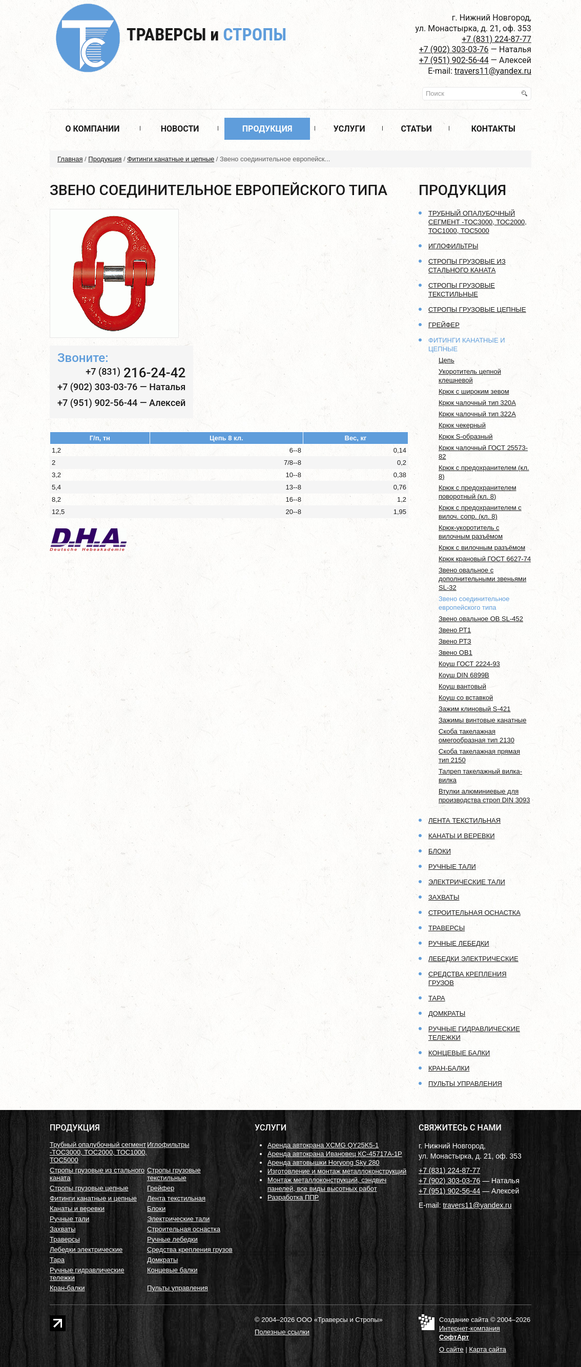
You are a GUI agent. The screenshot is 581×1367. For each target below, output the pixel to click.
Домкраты (446, 1013)
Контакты (493, 129)
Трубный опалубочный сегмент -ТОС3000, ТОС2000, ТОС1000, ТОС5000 (477, 221)
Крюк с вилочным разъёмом (482, 547)
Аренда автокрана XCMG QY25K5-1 (323, 1145)
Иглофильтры (453, 246)
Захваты (444, 897)
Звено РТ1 (455, 630)
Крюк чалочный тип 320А (477, 403)
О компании (92, 129)
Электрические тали (466, 882)
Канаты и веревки (461, 836)
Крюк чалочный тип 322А (477, 414)
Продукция (267, 129)
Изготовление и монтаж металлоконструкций (336, 1171)
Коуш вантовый (462, 686)
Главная (69, 159)
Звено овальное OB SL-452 (481, 619)
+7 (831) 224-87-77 (496, 39)
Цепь (446, 360)
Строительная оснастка (474, 912)
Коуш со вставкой (466, 697)
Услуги (349, 129)
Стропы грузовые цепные (477, 309)
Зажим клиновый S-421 (475, 709)
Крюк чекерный (462, 425)
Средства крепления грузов (190, 1249)
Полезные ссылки (282, 1332)
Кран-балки (448, 1068)
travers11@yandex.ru (492, 71)
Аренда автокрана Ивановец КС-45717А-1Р (334, 1154)
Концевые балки (459, 1053)
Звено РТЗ (455, 641)
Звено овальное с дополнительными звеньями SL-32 (482, 578)
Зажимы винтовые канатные (482, 720)
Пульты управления (465, 1083)
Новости (180, 129)
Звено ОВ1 (455, 652)
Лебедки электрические (473, 959)
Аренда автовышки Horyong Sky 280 (323, 1162)
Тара (436, 998)
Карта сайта (487, 1349)
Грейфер (444, 325)
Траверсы (206, 34)
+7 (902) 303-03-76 (454, 49)
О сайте (451, 1349)
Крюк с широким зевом (474, 391)
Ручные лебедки (458, 943)
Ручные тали (452, 866)
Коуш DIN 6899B (464, 675)
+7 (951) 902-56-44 (454, 60)
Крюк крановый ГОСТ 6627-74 (485, 559)
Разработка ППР (293, 1197)
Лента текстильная (464, 820)
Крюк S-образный (466, 436)
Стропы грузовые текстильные (174, 1174)
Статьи (416, 129)
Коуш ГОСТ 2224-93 (469, 664)
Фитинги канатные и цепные (170, 159)
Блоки (439, 851)
